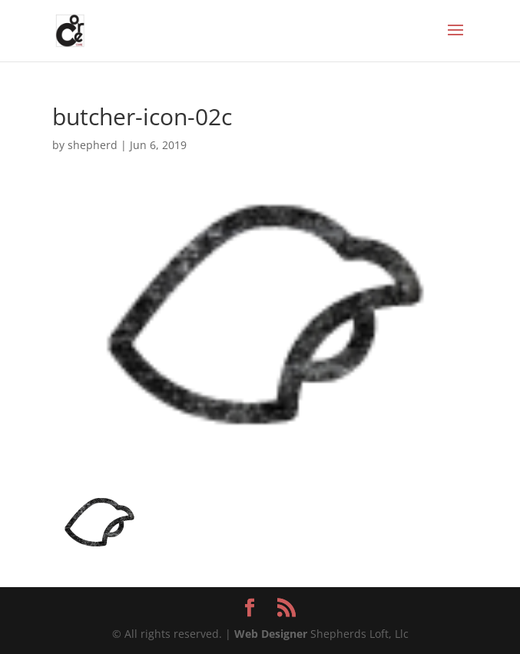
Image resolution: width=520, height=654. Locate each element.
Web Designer (270, 633)
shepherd (93, 145)
